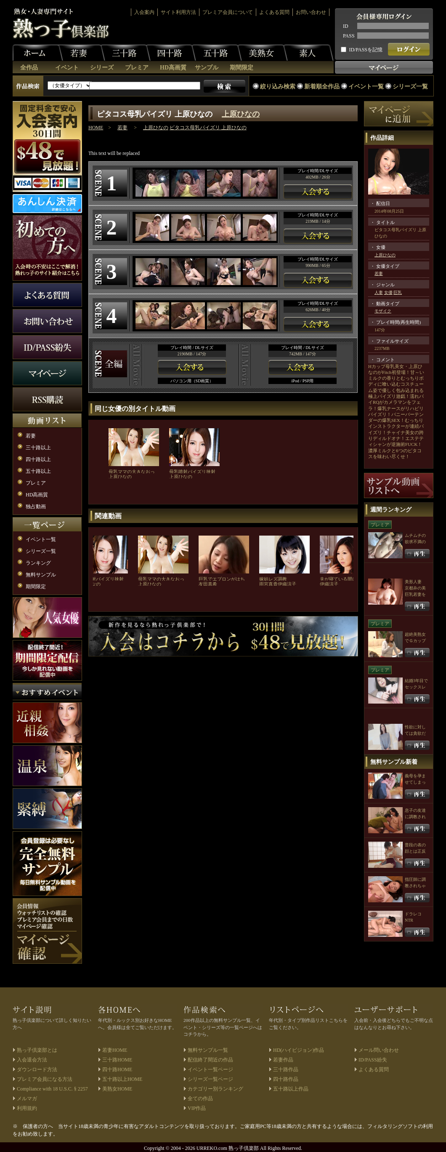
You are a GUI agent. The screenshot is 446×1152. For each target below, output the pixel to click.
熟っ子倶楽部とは (37, 1050)
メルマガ (27, 1098)
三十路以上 (38, 448)
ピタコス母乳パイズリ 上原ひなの (208, 128)
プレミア (137, 67)
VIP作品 (197, 1108)
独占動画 (36, 506)
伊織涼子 (287, 584)
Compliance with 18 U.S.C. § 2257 (52, 1089)
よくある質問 (274, 12)
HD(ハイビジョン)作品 (298, 1050)
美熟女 (262, 52)
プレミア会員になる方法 (44, 1079)
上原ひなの (241, 114)
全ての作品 (200, 1098)
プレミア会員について (227, 12)
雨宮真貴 (268, 584)
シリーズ (102, 67)
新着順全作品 (322, 86)
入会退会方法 (32, 1060)
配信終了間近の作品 (210, 1060)
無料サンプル (41, 575)
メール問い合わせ (378, 1050)
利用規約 (27, 1108)
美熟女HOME (117, 1089)
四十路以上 (38, 459)
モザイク (382, 311)
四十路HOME (117, 1069)
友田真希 (208, 584)
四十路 (171, 52)
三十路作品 (285, 1069)
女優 (388, 292)
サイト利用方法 (178, 12)
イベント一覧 (366, 86)
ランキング (38, 563)
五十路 (216, 52)
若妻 (80, 52)
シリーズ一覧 (410, 86)
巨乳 (397, 292)
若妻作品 (283, 1060)
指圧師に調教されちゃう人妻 (415, 885)
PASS (349, 36)
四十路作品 (285, 1079)
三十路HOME (117, 1060)
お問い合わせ (311, 12)
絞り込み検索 (277, 86)
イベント (67, 67)
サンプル (206, 67)
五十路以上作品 (290, 1089)
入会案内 (144, 12)
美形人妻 (413, 581)
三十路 (125, 52)
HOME (95, 128)
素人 (308, 52)
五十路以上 (38, 471)
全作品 (29, 67)
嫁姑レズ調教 (273, 578)
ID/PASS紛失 (372, 1060)
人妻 (378, 292)
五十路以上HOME (122, 1079)
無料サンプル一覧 (208, 1050)
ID (345, 26)
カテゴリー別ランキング (215, 1089)
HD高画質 (173, 67)
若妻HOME (114, 1050)
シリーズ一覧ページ (210, 1079)
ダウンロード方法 (37, 1069)
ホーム (38, 52)
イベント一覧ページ (210, 1069)
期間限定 (241, 67)
